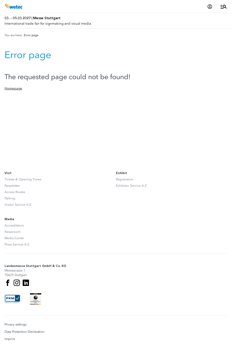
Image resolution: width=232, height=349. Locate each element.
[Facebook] (8, 283)
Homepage (13, 88)
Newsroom (12, 232)
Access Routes (15, 192)
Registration (124, 179)
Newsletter (12, 186)
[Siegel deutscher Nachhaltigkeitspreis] (36, 298)
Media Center (14, 238)
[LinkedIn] (26, 283)
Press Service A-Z (17, 244)
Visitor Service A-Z (18, 205)
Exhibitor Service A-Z (131, 186)
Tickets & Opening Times (23, 179)
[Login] (209, 6)
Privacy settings (16, 324)
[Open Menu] (223, 6)
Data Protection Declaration (24, 332)
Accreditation (14, 225)
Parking (10, 198)
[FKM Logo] (12, 298)
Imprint (10, 339)
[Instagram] (17, 283)
